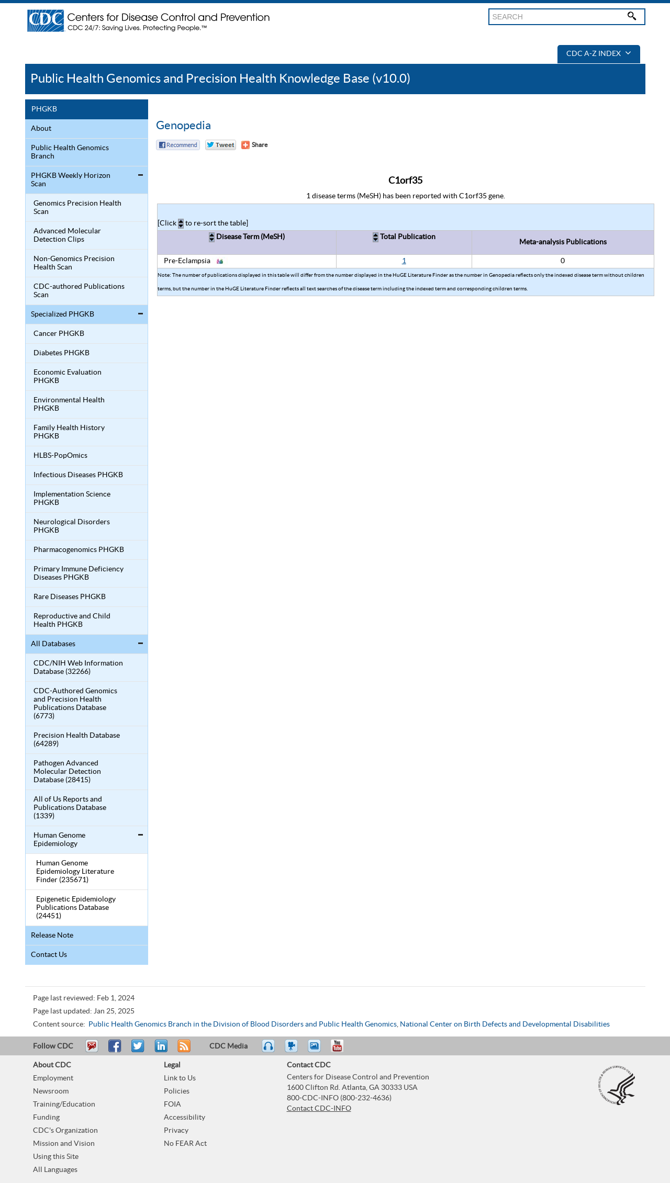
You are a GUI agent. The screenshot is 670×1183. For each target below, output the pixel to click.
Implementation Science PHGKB (72, 498)
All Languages (55, 1170)
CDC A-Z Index (598, 54)
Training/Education (64, 1104)
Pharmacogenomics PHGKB (79, 550)
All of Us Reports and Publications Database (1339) (70, 808)
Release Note (52, 935)
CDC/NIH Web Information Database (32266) (78, 667)
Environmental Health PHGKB (69, 404)
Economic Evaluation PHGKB (68, 377)
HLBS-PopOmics (60, 455)
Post (160, 1050)
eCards (316, 1050)
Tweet (138, 1050)
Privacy (176, 1130)
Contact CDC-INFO (319, 1108)
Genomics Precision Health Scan (77, 208)
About (41, 128)
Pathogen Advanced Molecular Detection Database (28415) (67, 772)
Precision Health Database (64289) (77, 740)
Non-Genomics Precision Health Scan (74, 263)
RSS (183, 1050)
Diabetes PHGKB (62, 353)
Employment (53, 1078)
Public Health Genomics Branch (70, 152)
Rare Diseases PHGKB (70, 597)
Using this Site (56, 1157)
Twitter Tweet (220, 145)
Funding (46, 1117)
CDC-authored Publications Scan (79, 291)
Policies (176, 1091)
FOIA (172, 1104)
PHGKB (44, 109)
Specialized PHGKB (62, 314)
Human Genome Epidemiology (59, 840)
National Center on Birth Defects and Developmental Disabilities (505, 1024)
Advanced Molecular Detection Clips (67, 235)
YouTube (342, 1050)
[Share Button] (254, 145)
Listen (268, 1050)
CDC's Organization (65, 1130)
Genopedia (183, 125)
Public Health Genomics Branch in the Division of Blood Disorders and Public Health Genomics (242, 1024)
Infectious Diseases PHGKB (78, 475)
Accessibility (184, 1117)
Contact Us (49, 955)
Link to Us (180, 1078)
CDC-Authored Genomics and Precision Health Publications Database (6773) (75, 704)
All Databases (53, 644)
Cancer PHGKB (59, 333)
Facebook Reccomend (178, 145)
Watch (292, 1050)
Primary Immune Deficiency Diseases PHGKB (79, 573)
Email (91, 1050)
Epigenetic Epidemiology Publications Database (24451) (76, 908)
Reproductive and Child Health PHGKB (72, 620)
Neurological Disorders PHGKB (72, 526)
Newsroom (51, 1091)
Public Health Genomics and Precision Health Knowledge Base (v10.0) (220, 78)
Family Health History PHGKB (69, 432)
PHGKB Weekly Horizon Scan (70, 180)
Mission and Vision (64, 1143)
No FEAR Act (185, 1143)
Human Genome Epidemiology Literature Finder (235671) (75, 872)
